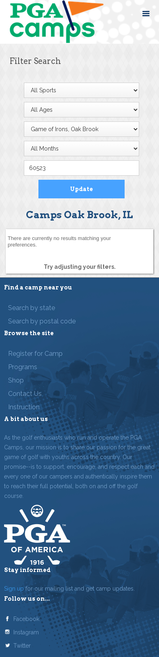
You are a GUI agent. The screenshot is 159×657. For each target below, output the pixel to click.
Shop (16, 380)
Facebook (26, 619)
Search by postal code (42, 321)
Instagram (26, 632)
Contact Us (25, 394)
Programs (22, 367)
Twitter (22, 645)
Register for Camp (35, 353)
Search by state (31, 308)
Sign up (14, 588)
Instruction (24, 407)
